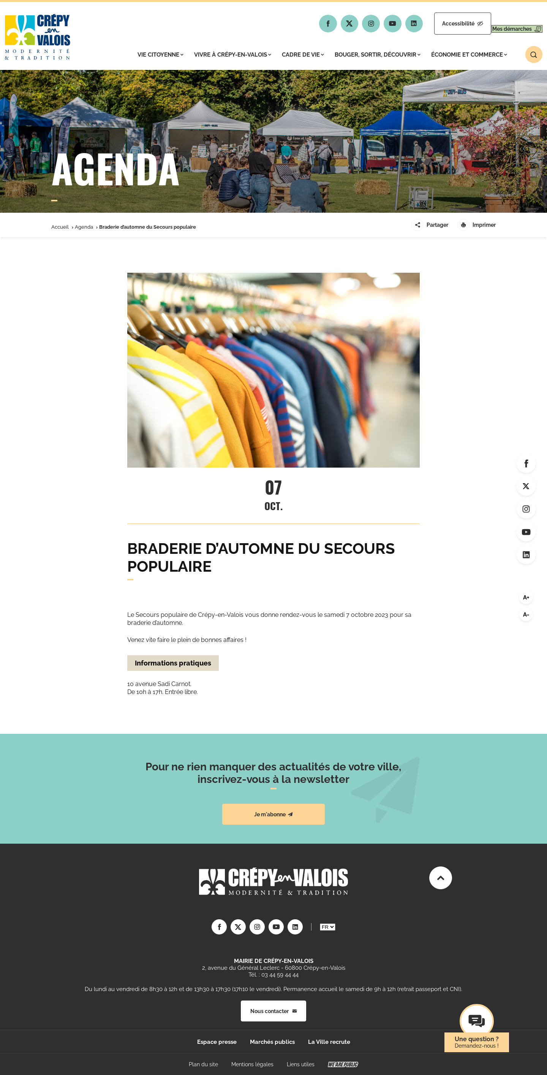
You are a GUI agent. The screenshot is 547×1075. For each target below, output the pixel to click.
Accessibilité (441, 24)
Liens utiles (301, 1064)
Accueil (60, 227)
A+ (526, 597)
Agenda (84, 227)
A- (526, 614)
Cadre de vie (303, 54)
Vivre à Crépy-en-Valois (232, 54)
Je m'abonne (273, 814)
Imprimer (476, 225)
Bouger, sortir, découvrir (378, 54)
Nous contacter (273, 1011)
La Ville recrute (329, 1042)
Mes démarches (509, 24)
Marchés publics (272, 1042)
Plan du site (203, 1064)
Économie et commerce (469, 54)
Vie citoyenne (160, 54)
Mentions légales (252, 1064)
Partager (429, 225)
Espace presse (217, 1042)
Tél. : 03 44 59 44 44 (273, 974)
